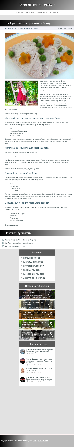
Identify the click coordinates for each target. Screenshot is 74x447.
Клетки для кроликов (33, 262)
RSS (35, 441)
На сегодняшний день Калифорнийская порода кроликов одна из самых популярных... (35, 335)
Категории (30, 12)
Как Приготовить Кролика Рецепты (18, 246)
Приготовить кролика (33, 266)
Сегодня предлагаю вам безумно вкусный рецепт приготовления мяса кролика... (35, 315)
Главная (19, 12)
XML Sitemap (43, 441)
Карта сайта (42, 12)
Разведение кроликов (37, 5)
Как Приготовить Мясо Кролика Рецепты (21, 240)
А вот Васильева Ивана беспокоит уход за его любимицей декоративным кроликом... (35, 325)
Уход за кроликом (31, 270)
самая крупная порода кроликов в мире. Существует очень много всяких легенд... (35, 295)
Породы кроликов (31, 258)
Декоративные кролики (34, 278)
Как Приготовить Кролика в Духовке (19, 243)
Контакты (54, 12)
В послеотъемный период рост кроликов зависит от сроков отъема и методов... (35, 305)
